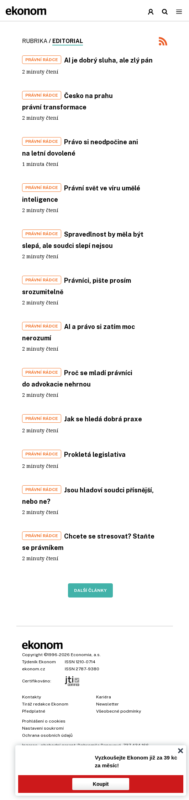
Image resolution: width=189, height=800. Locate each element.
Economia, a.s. (86, 654)
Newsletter (107, 704)
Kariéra (103, 696)
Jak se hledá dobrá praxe (103, 419)
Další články (90, 590)
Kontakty (31, 696)
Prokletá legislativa (95, 454)
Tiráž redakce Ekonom (45, 704)
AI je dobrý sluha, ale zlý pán (108, 60)
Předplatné (33, 711)
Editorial (67, 41)
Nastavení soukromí (43, 728)
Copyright (32, 654)
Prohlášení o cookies (43, 721)
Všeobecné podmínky (118, 711)
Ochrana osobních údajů (47, 735)
